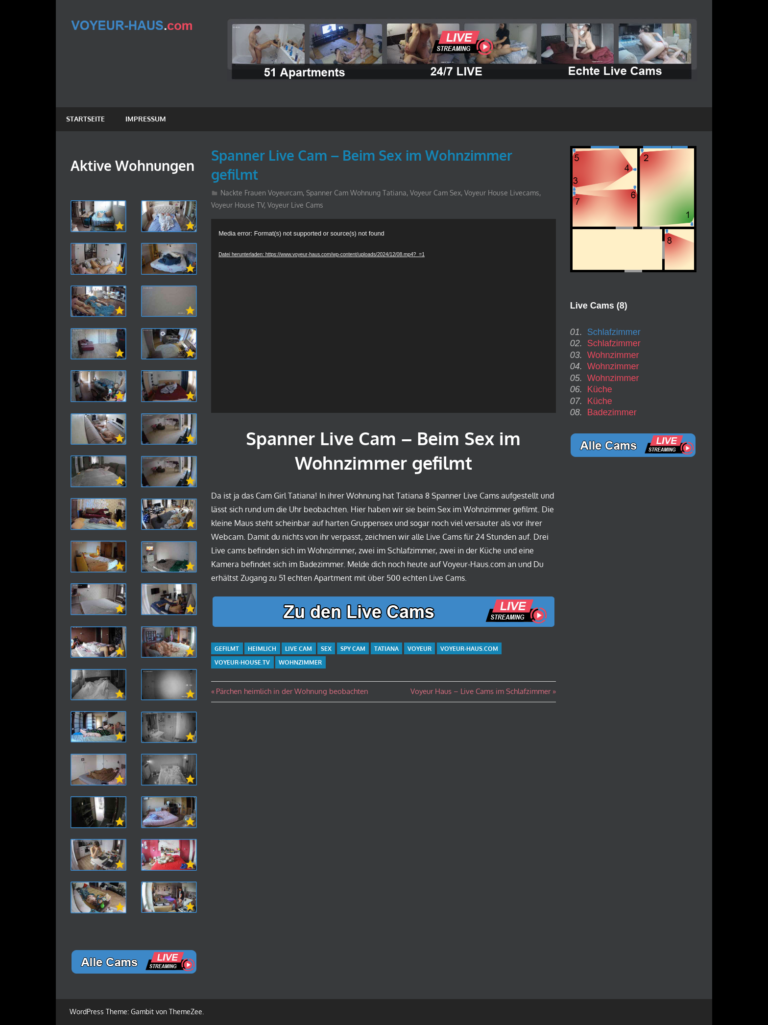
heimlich (262, 648)
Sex (326, 648)
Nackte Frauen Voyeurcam (261, 193)
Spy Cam (352, 648)
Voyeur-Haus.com (469, 648)
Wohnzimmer (300, 662)
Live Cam (298, 648)
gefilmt (227, 648)
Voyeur (420, 648)
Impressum (145, 119)
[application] (383, 316)
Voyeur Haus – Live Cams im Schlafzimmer (480, 691)
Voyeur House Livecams (501, 193)
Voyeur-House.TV (242, 662)
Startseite (85, 119)
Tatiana (386, 648)
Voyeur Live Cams (295, 205)
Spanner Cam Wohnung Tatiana (356, 193)
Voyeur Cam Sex (435, 193)
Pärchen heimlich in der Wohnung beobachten (292, 691)
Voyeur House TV (237, 205)
